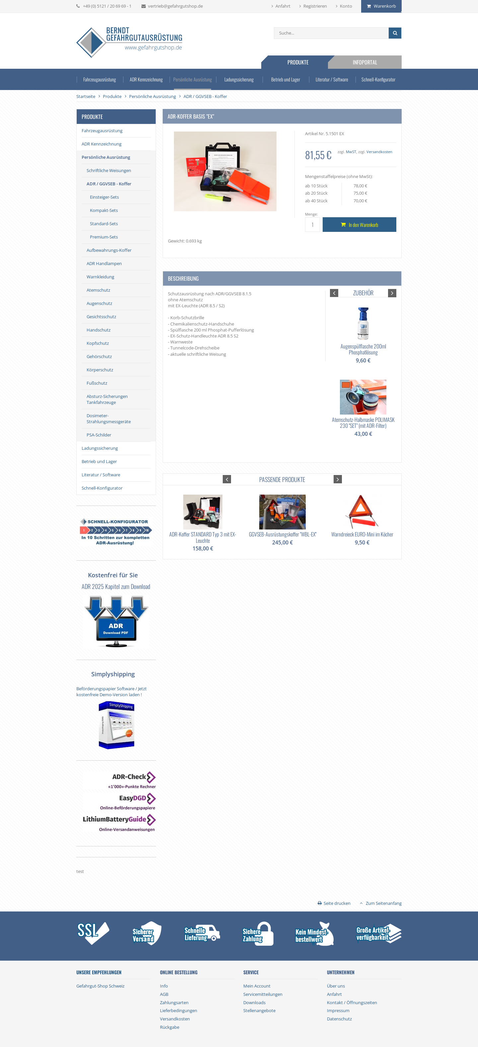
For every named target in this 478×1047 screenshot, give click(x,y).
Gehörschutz (99, 356)
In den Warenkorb (363, 224)
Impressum (338, 1010)
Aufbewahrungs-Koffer (109, 250)
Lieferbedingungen (178, 1010)
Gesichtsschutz (101, 317)
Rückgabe (169, 1027)
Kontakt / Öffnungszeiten (352, 1002)
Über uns (336, 986)
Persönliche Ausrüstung (193, 79)
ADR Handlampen (104, 263)
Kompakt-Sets (104, 210)
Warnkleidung (100, 277)
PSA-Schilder (99, 435)
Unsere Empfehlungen (98, 972)
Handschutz (99, 330)
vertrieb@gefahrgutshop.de (175, 6)
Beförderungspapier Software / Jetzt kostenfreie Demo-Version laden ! (111, 692)
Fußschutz (97, 383)
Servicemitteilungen (262, 994)
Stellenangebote (259, 1010)
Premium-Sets (104, 237)
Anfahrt (283, 6)
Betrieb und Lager (285, 79)
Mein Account (257, 986)
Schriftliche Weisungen (109, 170)
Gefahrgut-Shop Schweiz (100, 986)
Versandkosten (379, 151)
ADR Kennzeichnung (146, 79)
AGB (164, 994)
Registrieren (315, 6)
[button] (334, 293)
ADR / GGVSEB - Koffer (109, 184)
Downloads (254, 1002)
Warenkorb (385, 6)
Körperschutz (100, 370)
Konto (346, 6)
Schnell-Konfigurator (378, 79)
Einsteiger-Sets (104, 197)
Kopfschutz (98, 343)
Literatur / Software (332, 79)
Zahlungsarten (174, 1002)
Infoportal (365, 62)
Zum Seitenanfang (384, 903)
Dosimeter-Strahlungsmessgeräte (109, 419)
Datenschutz (339, 1019)
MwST (351, 151)
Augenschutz (99, 303)
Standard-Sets (104, 224)
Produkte (298, 62)
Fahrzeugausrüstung (99, 79)
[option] (363, 370)
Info (164, 986)
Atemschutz (98, 290)
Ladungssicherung (239, 79)
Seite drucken (337, 903)
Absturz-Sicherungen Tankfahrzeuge (107, 399)
